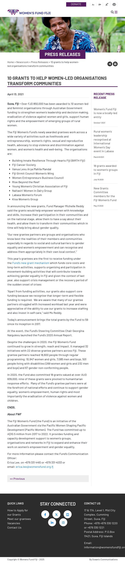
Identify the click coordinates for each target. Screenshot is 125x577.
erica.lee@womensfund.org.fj (34, 466)
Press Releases (39, 61)
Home (10, 61)
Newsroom (22, 61)
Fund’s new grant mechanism (30, 263)
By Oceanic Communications (103, 560)
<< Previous (17, 478)
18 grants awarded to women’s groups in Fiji (106, 169)
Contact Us (14, 528)
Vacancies (13, 524)
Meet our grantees (19, 519)
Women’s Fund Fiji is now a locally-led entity (105, 113)
